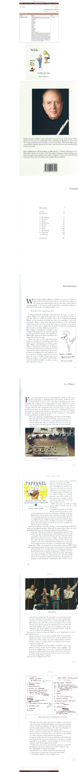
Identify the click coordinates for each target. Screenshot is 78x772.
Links (48, 771)
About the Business (43, 771)
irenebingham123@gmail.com (40, 1)
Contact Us (31, 771)
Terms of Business (36, 771)
